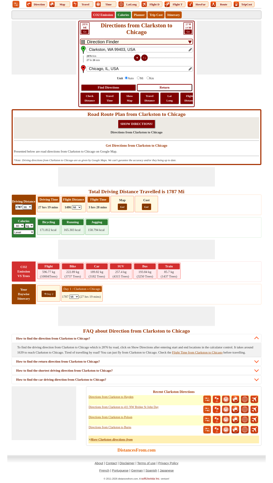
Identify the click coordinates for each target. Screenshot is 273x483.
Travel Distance (149, 98)
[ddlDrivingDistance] (27, 207)
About (99, 463)
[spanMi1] (74, 297)
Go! (122, 207)
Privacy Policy (168, 463)
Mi (141, 78)
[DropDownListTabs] (136, 42)
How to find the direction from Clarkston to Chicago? (53, 338)
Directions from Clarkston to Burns (109, 427)
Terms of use (146, 463)
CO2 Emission (103, 15)
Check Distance (90, 98)
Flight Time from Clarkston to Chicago (197, 352)
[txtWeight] (19, 225)
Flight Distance (189, 98)
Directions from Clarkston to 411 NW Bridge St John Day (123, 407)
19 (188, 28)
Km (151, 78)
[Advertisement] (44, 48)
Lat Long (169, 98)
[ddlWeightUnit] (29, 225)
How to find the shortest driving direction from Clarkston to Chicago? (64, 370)
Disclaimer (127, 463)
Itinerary (173, 15)
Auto (131, 78)
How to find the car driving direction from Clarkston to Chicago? (61, 379)
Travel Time (109, 98)
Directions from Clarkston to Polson (110, 417)
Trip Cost (156, 15)
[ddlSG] (23, 232)
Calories (123, 15)
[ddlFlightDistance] (76, 207)
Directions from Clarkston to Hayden (110, 397)
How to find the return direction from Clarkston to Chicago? (58, 361)
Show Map (129, 98)
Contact (111, 463)
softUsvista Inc (150, 478)
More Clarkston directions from (111, 439)
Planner (139, 15)
